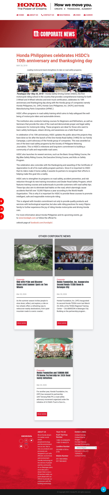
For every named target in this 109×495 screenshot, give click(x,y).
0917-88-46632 (61, 461)
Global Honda (80, 435)
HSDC (77, 15)
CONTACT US (47, 15)
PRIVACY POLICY (82, 451)
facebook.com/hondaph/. (42, 222)
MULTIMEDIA (63, 15)
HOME (20, 15)
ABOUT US (32, 15)
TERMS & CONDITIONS (80, 454)
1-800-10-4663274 (62, 442)
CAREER (88, 15)
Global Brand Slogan (80, 438)
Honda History (80, 442)
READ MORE (21, 323)
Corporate (20, 279)
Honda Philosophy (82, 444)
